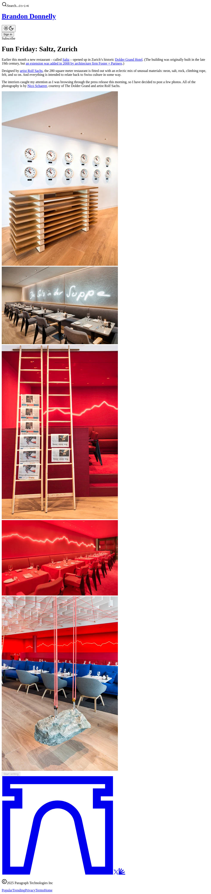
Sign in (7, 34)
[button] (105, 5)
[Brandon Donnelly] (105, 16)
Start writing (10, 774)
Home (48, 890)
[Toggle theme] (8, 28)
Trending (18, 890)
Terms (39, 890)
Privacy (30, 890)
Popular (7, 890)
